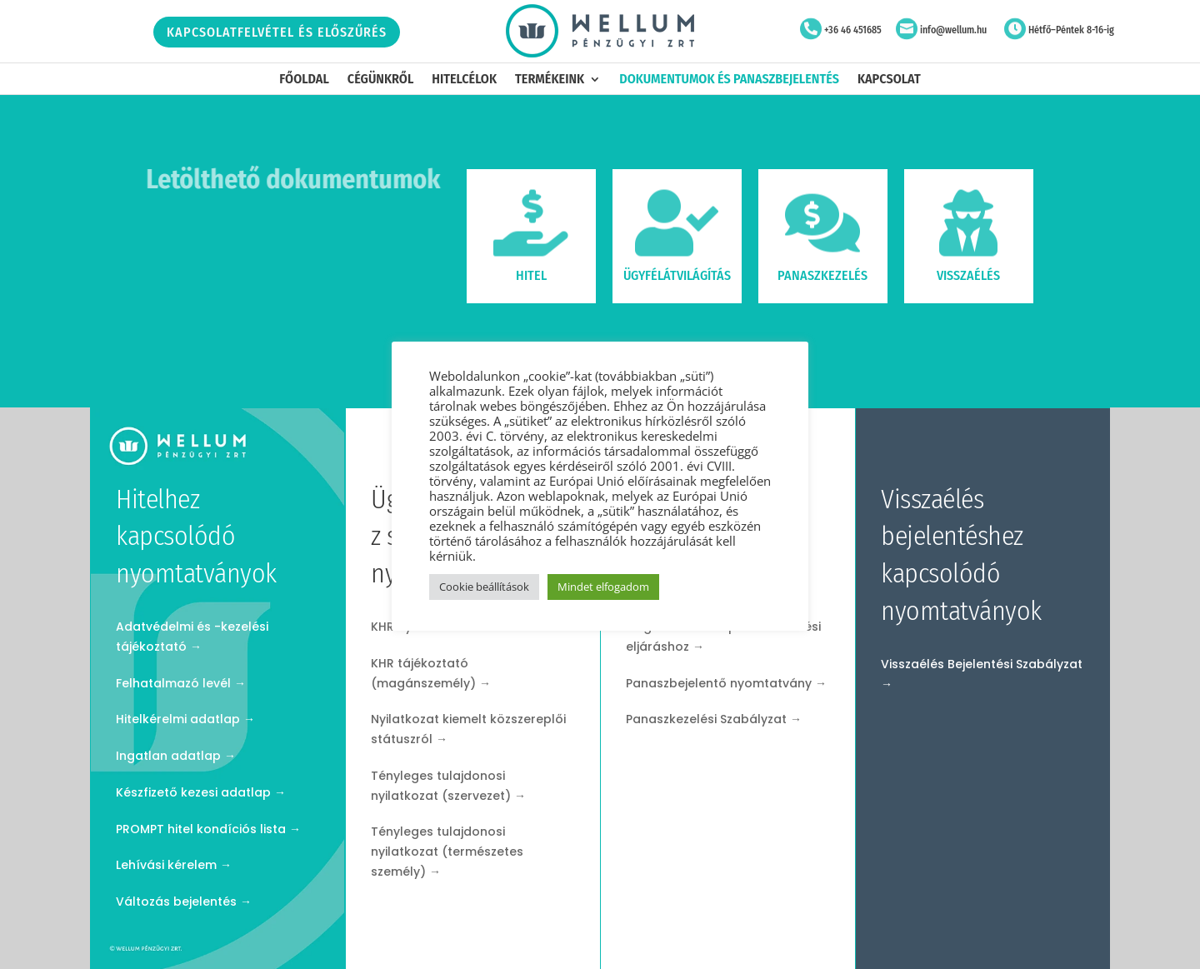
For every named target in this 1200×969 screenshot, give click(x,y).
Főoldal (304, 80)
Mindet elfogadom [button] (603, 586)
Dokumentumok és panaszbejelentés (729, 80)
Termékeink (549, 80)
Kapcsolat (889, 80)
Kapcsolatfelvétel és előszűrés (277, 32)
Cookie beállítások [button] (484, 586)
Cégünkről (380, 80)
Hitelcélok (464, 80)
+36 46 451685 (853, 30)
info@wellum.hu (953, 30)
